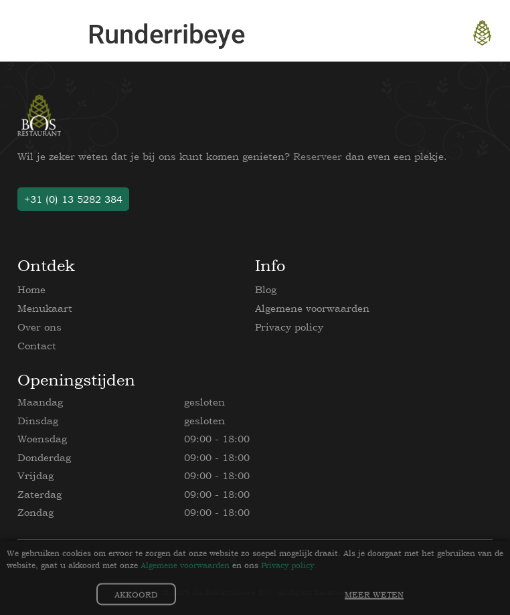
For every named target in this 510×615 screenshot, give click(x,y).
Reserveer (317, 156)
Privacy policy (289, 327)
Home (31, 289)
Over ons (39, 327)
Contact (36, 345)
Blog (265, 289)
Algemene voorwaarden (312, 308)
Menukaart (44, 308)
